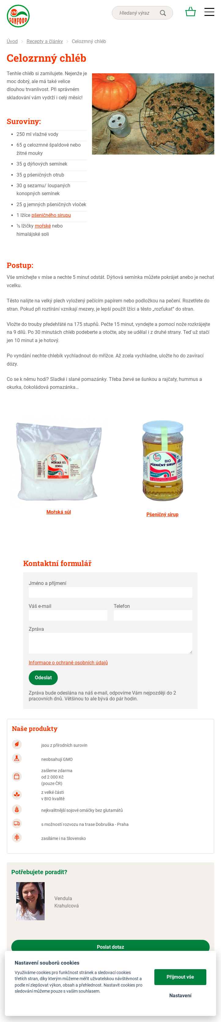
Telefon (122, 606)
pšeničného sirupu (51, 215)
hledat (163, 12)
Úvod (12, 41)
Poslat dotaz (110, 947)
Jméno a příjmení (47, 583)
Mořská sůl (58, 512)
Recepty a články (45, 41)
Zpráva (36, 629)
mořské (43, 226)
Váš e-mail (40, 606)
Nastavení (180, 995)
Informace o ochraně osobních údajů (68, 663)
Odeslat (43, 678)
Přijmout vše (180, 977)
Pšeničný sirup (162, 514)
